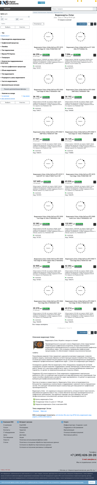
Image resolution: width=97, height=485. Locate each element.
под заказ (26, 96)
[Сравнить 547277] (91, 67)
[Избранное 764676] (94, 321)
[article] (82, 24)
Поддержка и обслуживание (73, 427)
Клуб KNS (23, 425)
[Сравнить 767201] (59, 236)
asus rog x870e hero (73, 415)
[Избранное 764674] (94, 278)
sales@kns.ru (91, 459)
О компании (7, 425)
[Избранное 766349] (62, 321)
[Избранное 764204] (94, 236)
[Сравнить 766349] (59, 321)
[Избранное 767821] (62, 278)
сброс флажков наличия (8, 98)
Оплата (22, 432)
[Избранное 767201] (62, 236)
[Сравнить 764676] (91, 321)
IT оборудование (9, 432)
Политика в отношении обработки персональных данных (39, 442)
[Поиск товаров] (72, 9)
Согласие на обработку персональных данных (35, 445)
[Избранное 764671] (62, 109)
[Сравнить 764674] (91, 278)
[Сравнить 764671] (59, 109)
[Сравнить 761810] (59, 194)
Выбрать (7, 27)
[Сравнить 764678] (91, 194)
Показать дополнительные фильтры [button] (15, 89)
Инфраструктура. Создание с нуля (75, 425)
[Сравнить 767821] (59, 278)
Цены (5, 435)
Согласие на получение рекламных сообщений (36, 447)
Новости (6, 440)
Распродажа (24, 427)
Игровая (36, 411)
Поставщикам (8, 437)
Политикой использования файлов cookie (71, 482)
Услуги (5, 427)
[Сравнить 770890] (91, 152)
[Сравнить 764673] (59, 152)
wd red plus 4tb (61, 415)
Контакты (6, 430)
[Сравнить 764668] (91, 109)
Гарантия (23, 430)
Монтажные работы (70, 435)
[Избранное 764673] (62, 151)
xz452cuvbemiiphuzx (45, 417)
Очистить (22, 27)
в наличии (5, 96)
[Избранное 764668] (94, 109)
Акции (22, 437)
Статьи (5, 442)
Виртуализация (69, 430)
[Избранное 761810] (62, 194)
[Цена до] (24, 19)
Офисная (44, 411)
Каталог (5, 9)
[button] (89, 24)
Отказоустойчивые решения (73, 432)
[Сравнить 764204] (91, 236)
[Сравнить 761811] (59, 67)
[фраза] (15, 23)
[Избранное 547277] (94, 67)
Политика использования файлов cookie (33, 440)
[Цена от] (9, 19)
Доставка (23, 435)
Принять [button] (91, 482)
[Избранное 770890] (94, 151)
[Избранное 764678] (94, 194)
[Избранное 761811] (62, 67)
